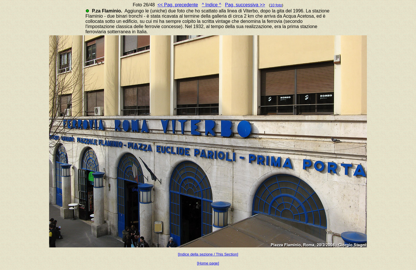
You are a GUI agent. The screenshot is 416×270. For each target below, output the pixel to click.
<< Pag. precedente (177, 4)
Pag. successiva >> (245, 4)
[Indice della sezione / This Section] (208, 254)
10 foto (276, 5)
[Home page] (208, 263)
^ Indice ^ (211, 4)
